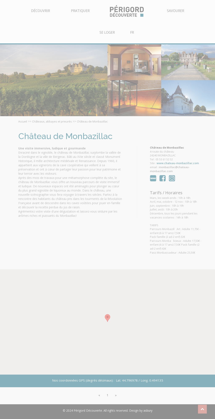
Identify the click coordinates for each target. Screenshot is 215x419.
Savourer (175, 10)
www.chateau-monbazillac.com (178, 163)
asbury (147, 410)
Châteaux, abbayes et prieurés (52, 121)
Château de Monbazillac (92, 121)
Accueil (22, 121)
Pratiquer (80, 10)
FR (132, 32)
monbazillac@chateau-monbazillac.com (170, 169)
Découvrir (40, 10)
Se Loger (107, 32)
